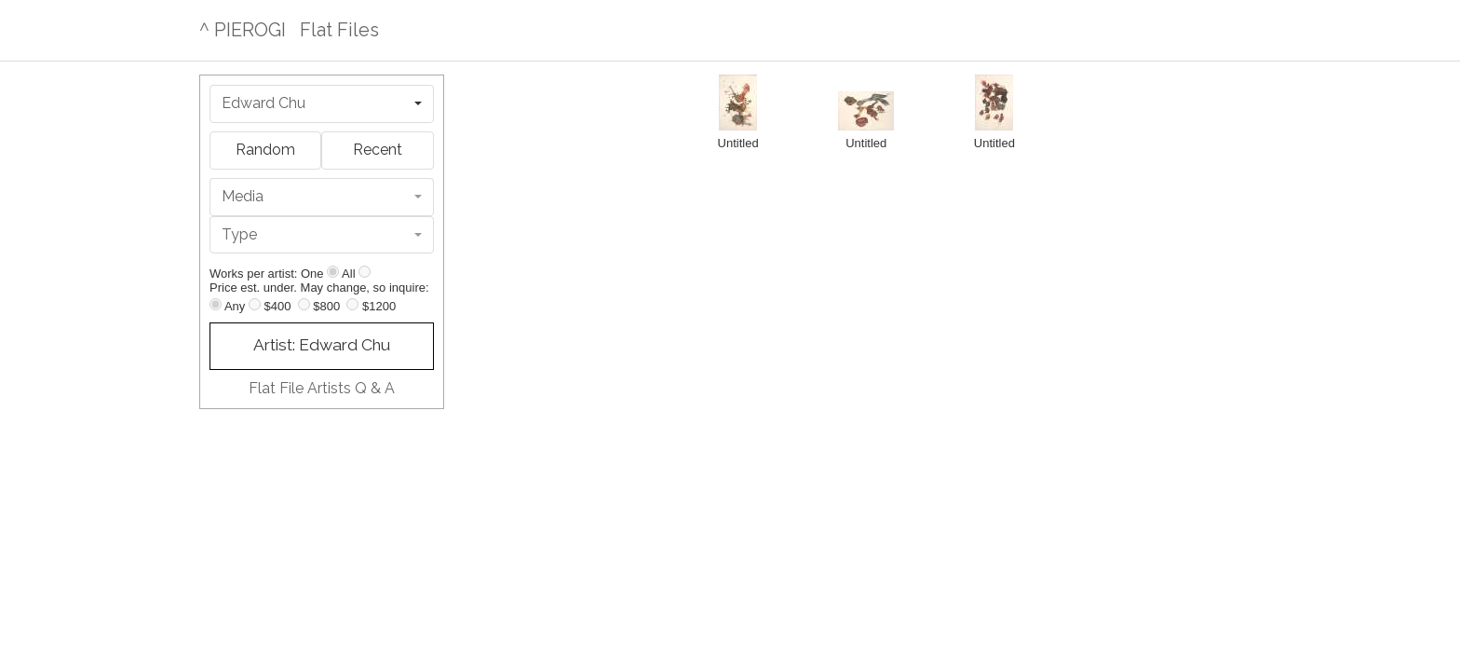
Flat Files (339, 30)
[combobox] (322, 104)
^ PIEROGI (242, 30)
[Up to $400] (255, 304)
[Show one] (333, 272)
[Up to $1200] (352, 304)
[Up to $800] (304, 304)
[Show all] (364, 272)
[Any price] (216, 304)
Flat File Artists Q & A (322, 388)
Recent (377, 149)
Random (265, 149)
